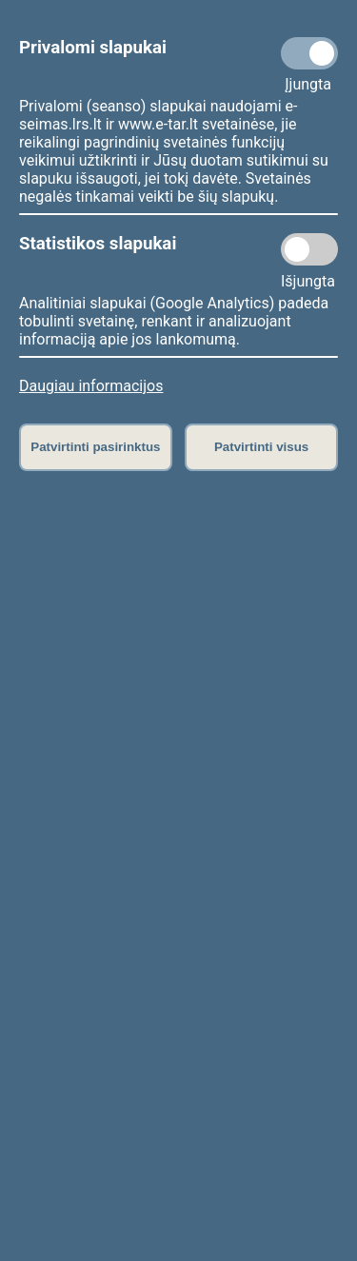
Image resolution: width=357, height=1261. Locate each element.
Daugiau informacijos (91, 386)
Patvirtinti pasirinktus (95, 447)
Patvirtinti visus (261, 447)
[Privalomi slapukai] (309, 53)
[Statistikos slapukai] (309, 249)
